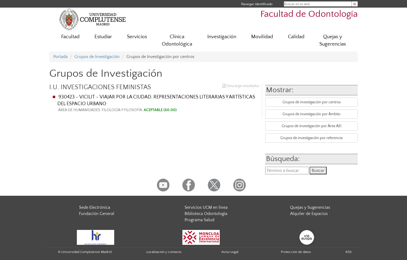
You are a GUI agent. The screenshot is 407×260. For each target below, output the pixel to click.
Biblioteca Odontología (206, 213)
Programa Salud (199, 219)
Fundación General (96, 213)
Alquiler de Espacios (309, 213)
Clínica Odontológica (177, 40)
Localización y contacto (163, 252)
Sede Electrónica (94, 207)
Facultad (70, 37)
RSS (349, 252)
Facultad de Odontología (309, 14)
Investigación (221, 37)
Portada (60, 56)
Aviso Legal (229, 252)
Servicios (137, 37)
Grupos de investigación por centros (312, 102)
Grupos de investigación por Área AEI (312, 126)
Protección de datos (296, 252)
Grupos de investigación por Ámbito (311, 114)
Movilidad (262, 37)
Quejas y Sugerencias (332, 40)
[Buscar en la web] (355, 4)
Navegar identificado (257, 4)
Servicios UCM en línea (206, 207)
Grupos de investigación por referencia (311, 138)
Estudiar (103, 37)
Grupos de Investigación (97, 56)
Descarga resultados (240, 86)
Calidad (296, 37)
